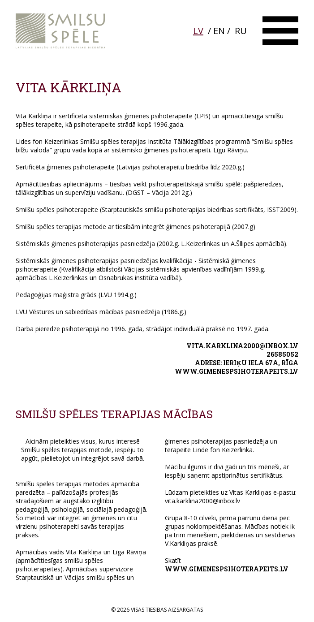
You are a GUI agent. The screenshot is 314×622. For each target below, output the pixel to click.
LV (198, 31)
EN (219, 31)
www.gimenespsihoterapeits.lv (236, 371)
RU (241, 31)
